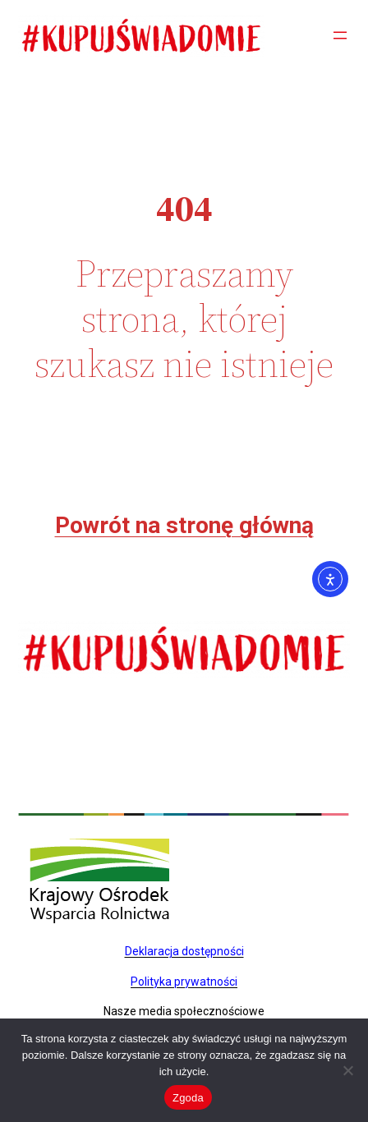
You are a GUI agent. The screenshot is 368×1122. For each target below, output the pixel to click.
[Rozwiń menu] (340, 35)
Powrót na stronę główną (184, 525)
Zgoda (188, 1098)
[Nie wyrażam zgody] (347, 1070)
